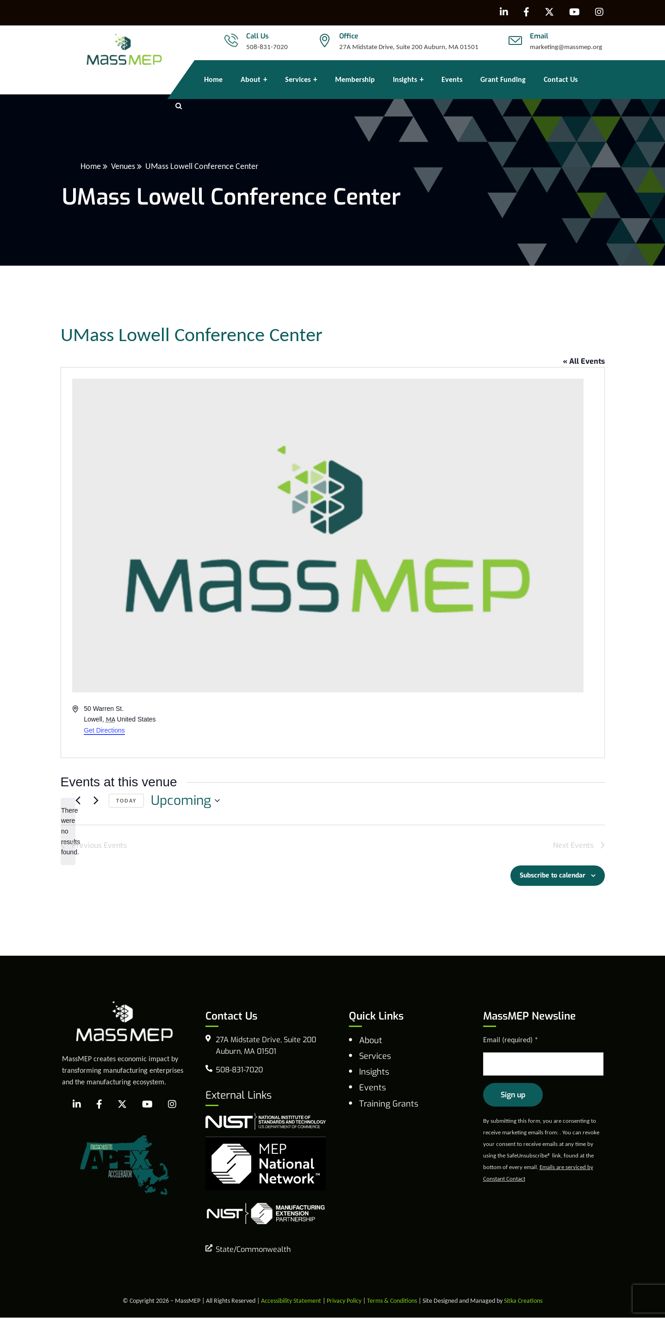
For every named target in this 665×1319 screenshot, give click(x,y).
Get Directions (104, 730)
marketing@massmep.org (566, 47)
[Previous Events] (78, 800)
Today (126, 800)
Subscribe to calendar (552, 876)
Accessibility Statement (291, 1302)
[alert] (68, 831)
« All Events (584, 361)
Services (375, 1057)
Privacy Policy (344, 1302)
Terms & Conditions (392, 1302)
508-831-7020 (267, 47)
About (370, 1041)
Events (372, 1089)
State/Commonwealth (253, 1251)
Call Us (257, 36)
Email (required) (510, 1041)
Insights (374, 1073)
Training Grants (388, 1104)
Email (539, 36)
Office (348, 36)
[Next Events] (96, 800)
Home (91, 166)
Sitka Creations (523, 1302)
